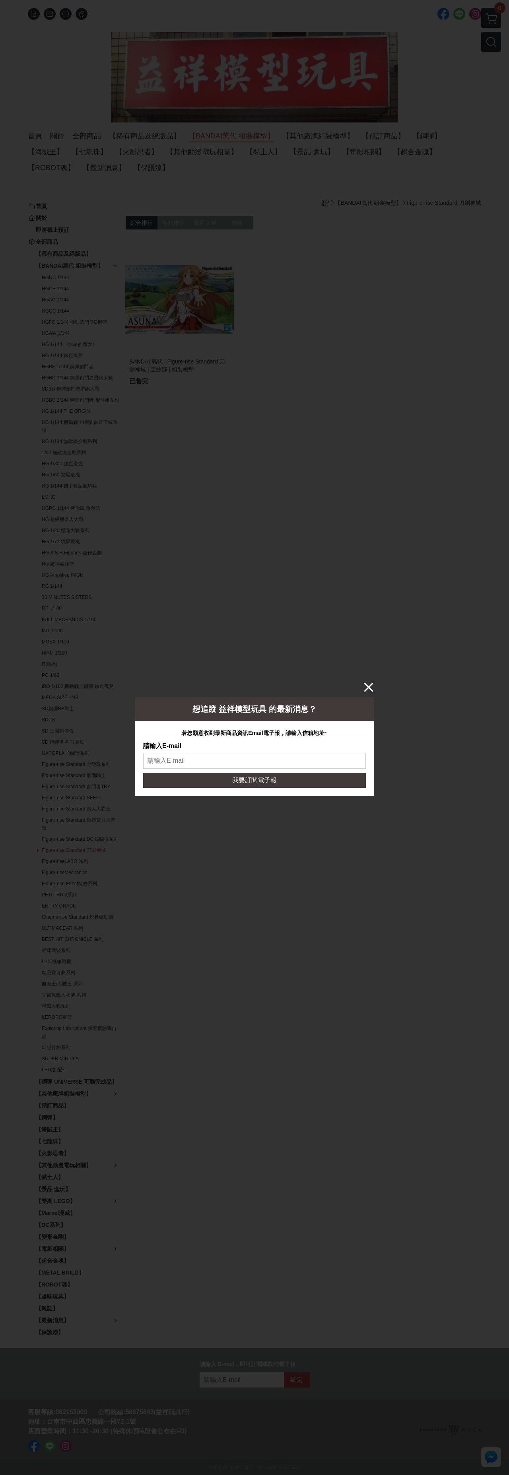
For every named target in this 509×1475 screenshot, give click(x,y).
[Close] (369, 687)
